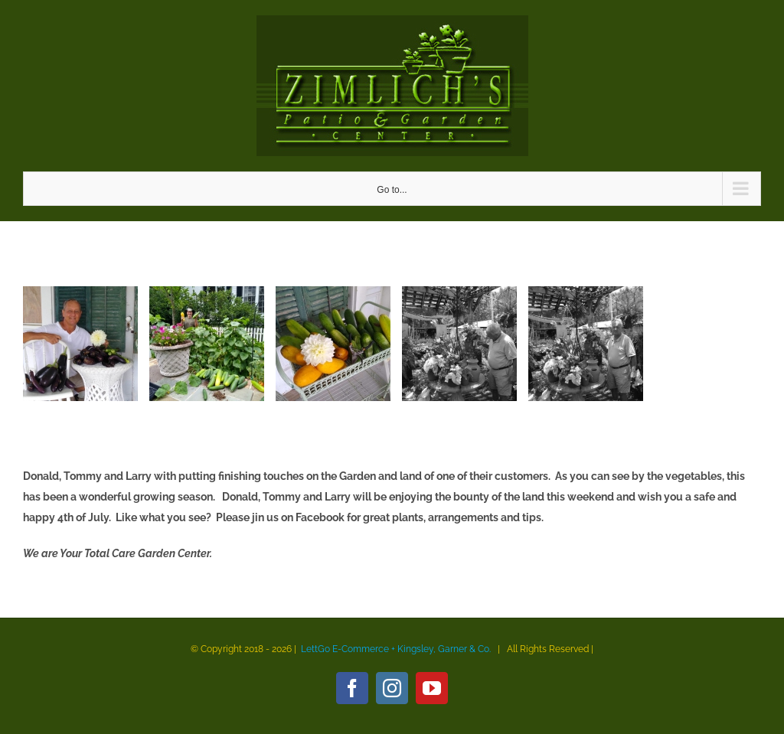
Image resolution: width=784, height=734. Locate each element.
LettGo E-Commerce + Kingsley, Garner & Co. (396, 649)
